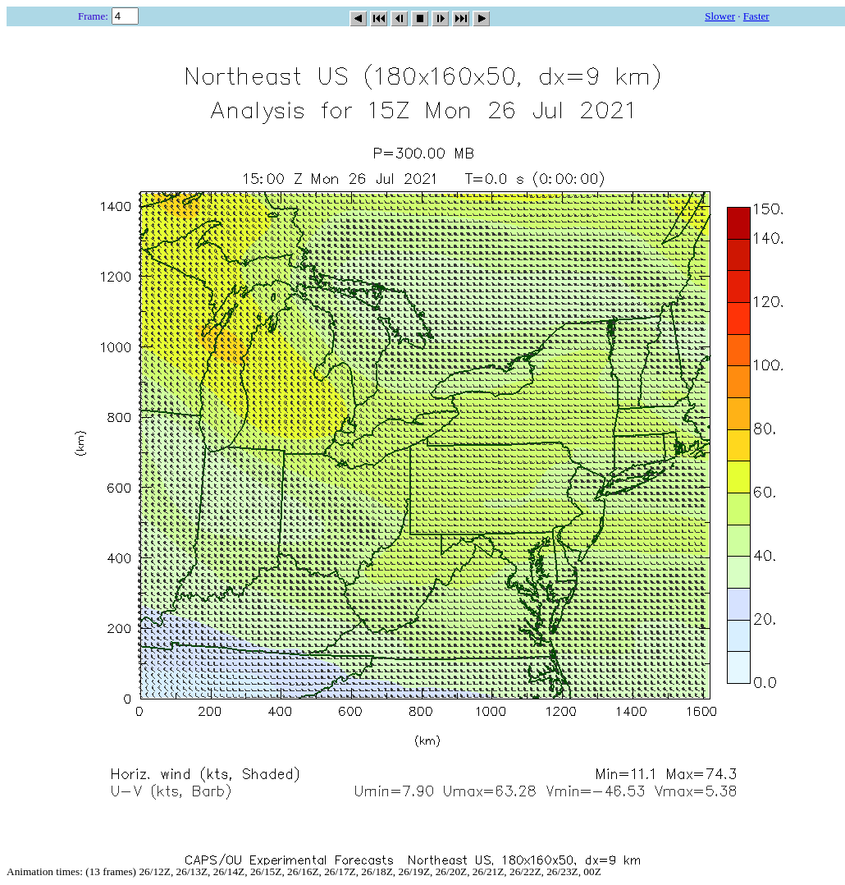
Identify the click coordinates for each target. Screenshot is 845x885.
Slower (720, 16)
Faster (756, 16)
